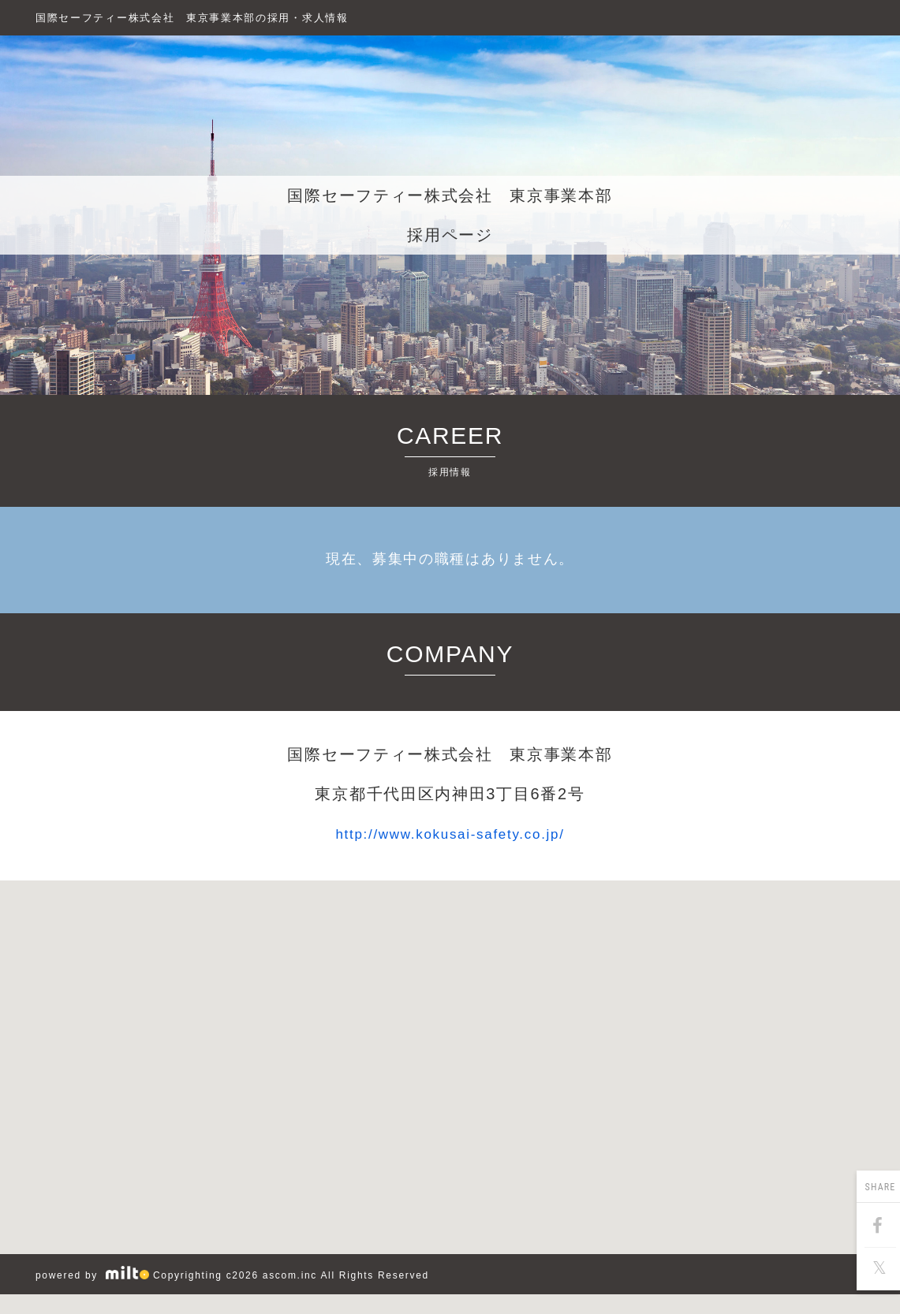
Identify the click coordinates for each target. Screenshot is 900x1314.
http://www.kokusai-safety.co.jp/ (450, 833)
